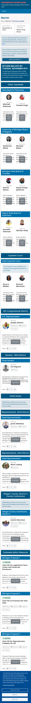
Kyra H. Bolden (6, 285)
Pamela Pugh (22, 105)
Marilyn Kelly (22, 230)
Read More (9, 118)
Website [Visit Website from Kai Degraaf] (14, 370)
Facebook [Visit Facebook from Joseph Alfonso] (22, 326)
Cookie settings (15, 690)
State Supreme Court (11, 261)
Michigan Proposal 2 (11, 593)
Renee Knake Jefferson (22, 188)
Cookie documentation (8, 685)
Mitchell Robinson (7, 105)
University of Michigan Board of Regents (15, 130)
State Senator (8, 360)
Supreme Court (15, 255)
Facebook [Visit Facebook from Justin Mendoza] (22, 426)
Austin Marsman (18, 520)
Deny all (14, 695)
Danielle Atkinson (7, 230)
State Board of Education (13, 90)
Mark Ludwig (16, 464)
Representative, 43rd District (15, 453)
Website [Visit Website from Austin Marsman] (14, 523)
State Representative (11, 417)
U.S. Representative (10, 316)
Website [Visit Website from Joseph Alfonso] (14, 326)
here (3, 44)
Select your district (15, 59)
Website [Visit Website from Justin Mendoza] (14, 426)
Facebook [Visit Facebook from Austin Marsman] (22, 523)
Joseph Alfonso (17, 322)
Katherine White (7, 147)
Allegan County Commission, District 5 (14, 512)
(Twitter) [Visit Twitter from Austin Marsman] (14, 526)
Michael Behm (19, 147)
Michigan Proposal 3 (11, 634)
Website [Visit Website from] (6, 606)
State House (15, 396)
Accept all (15, 699)
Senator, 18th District (15, 355)
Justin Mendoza (17, 423)
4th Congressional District (15, 311)
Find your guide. (18, 21)
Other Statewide (15, 84)
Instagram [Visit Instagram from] (23, 606)
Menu (4, 11)
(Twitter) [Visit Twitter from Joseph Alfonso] (14, 329)
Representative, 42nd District (15, 412)
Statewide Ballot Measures (15, 552)
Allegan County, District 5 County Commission (15, 495)
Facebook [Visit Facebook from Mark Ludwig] (14, 467)
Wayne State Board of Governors (11, 214)
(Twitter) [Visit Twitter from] (6, 610)
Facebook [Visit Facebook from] (14, 606)
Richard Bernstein (20, 285)
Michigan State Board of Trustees (12, 172)
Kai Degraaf (16, 366)
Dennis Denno (6, 188)
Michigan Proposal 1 (11, 558)
